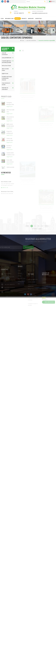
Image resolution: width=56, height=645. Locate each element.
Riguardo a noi (9, 18)
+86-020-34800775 (19, 13)
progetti (24, 18)
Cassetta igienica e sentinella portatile (6, 61)
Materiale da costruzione (5, 88)
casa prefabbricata (6, 58)
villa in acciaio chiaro (5, 69)
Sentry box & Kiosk (6, 65)
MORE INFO (31, 18)
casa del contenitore (31, 40)
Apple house (5, 73)
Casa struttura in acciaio (6, 84)
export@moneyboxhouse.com (39, 13)
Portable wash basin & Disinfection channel (7, 78)
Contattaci (38, 18)
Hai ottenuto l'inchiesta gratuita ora (47, 644)
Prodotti (17, 18)
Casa (2, 18)
